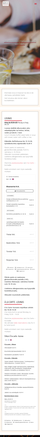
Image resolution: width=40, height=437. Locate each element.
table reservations (20, 323)
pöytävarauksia (17, 163)
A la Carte (30, 163)
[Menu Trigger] (35, 3)
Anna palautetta (20, 191)
